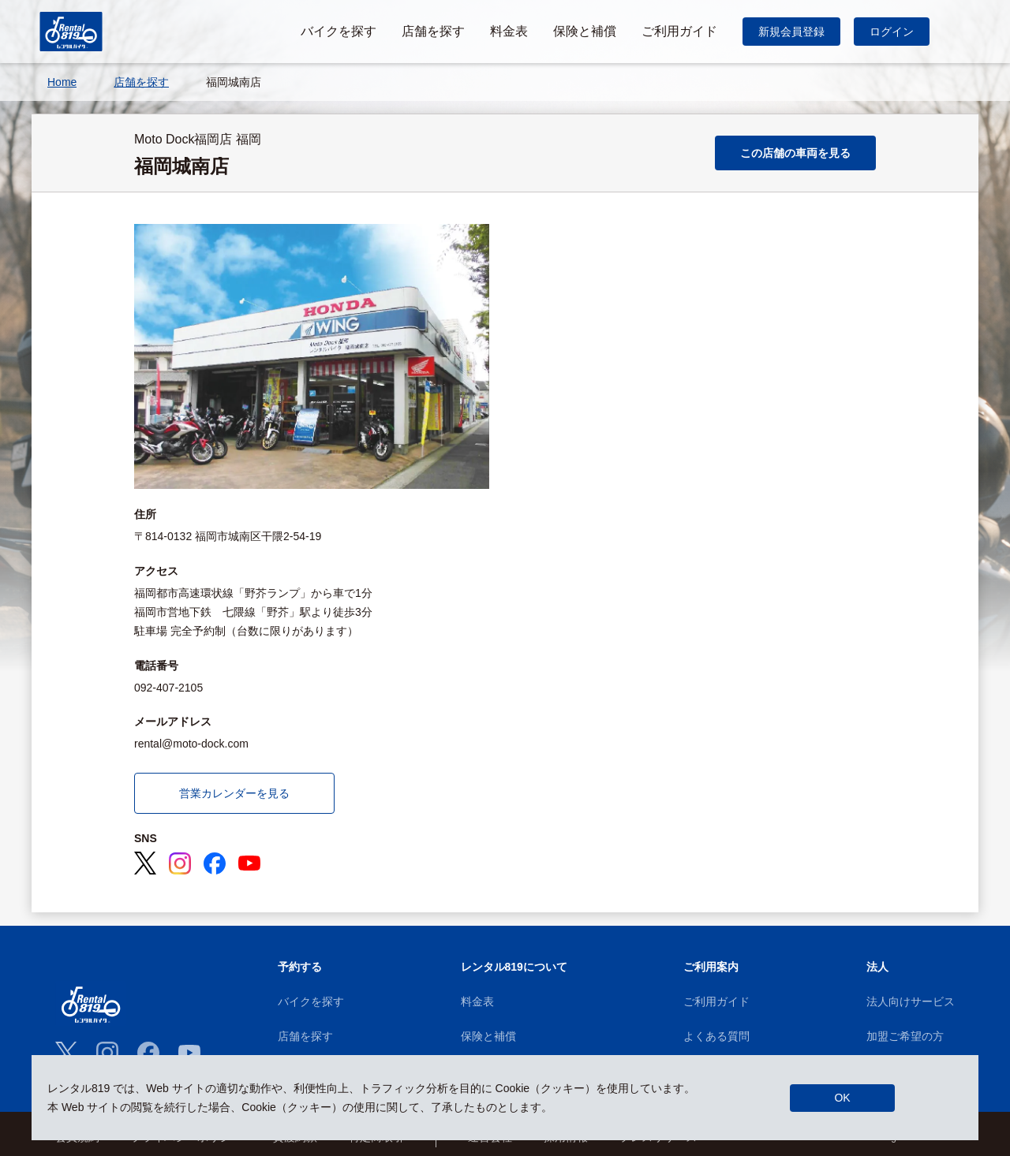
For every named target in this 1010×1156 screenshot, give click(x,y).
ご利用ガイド (716, 1001)
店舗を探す (305, 1036)
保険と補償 (488, 1036)
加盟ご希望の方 (905, 1036)
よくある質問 (716, 1036)
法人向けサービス (910, 1001)
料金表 (477, 1001)
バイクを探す (311, 1001)
